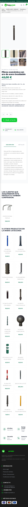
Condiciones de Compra (8, 476)
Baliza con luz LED (20, 383)
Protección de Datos (7, 471)
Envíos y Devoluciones (8, 474)
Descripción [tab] (10, 144)
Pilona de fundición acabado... (7, 331)
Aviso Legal (5, 469)
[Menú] (2, 5)
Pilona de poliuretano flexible (7, 251)
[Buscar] (21, 5)
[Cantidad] (7, 114)
